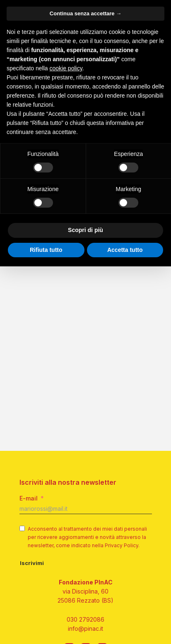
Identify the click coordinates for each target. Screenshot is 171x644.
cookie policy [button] (66, 68)
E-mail (28, 498)
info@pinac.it (85, 628)
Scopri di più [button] (85, 230)
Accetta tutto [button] (125, 250)
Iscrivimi (32, 563)
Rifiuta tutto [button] (46, 250)
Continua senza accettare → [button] (85, 13)
